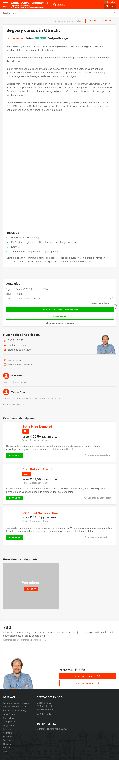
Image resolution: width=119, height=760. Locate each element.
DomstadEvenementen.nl (30, 4)
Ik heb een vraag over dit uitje (59, 323)
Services (7, 740)
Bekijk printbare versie (17, 365)
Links (5, 751)
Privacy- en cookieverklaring (16, 703)
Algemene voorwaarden (14, 707)
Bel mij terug (12, 360)
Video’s (6, 748)
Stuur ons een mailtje (17, 350)
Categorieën (9, 722)
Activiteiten (8, 733)
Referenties (8, 729)
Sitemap (7, 744)
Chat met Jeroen (14, 345)
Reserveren (59, 316)
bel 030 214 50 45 (87, 684)
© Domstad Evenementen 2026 (52, 729)
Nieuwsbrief (9, 718)
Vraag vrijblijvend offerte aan (59, 309)
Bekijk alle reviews (14, 404)
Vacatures (8, 737)
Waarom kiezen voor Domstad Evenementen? (24, 640)
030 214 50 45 (15, 340)
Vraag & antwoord (11, 714)
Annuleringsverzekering (14, 710)
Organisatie (8, 725)
